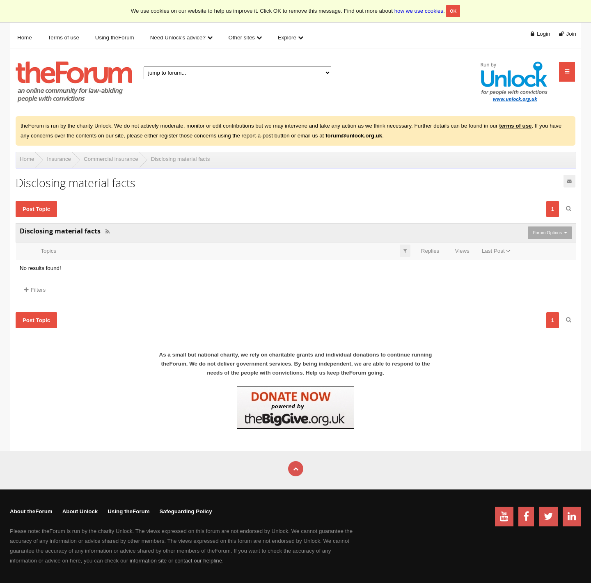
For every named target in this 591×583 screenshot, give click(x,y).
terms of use (515, 126)
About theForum (31, 511)
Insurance (59, 159)
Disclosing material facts (180, 159)
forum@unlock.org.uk (353, 136)
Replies (430, 251)
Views (462, 251)
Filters (35, 290)
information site (148, 561)
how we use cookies (418, 11)
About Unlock (80, 511)
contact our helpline (198, 561)
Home (27, 159)
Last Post (493, 251)
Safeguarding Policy (185, 511)
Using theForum (128, 511)
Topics (48, 251)
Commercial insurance (111, 159)
